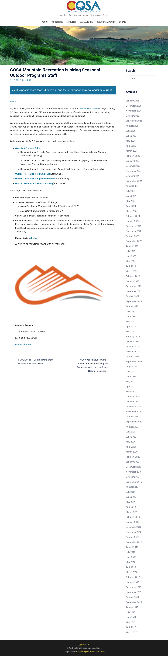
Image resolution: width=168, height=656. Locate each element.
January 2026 (132, 100)
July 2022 (130, 311)
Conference (57, 22)
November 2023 (134, 231)
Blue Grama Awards (106, 22)
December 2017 (133, 587)
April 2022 (131, 326)
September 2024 (134, 181)
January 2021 (132, 401)
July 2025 (130, 130)
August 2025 (132, 126)
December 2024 (133, 166)
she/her (34, 238)
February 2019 (133, 517)
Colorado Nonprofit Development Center (90, 652)
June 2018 (131, 557)
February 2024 (133, 216)
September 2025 (134, 120)
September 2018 (134, 542)
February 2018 (133, 577)
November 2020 (134, 411)
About (45, 22)
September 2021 (134, 361)
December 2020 (133, 406)
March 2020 (132, 451)
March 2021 (132, 391)
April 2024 (131, 206)
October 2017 (132, 597)
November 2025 (134, 110)
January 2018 (132, 582)
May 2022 (130, 321)
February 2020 (133, 457)
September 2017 (134, 602)
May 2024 (130, 201)
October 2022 (132, 296)
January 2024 (132, 221)
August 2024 (132, 186)
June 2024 (131, 196)
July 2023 (130, 251)
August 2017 (132, 607)
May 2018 (130, 562)
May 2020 (130, 441)
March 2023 (132, 271)
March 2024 (132, 211)
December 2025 (133, 105)
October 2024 (132, 176)
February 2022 (133, 336)
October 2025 (132, 115)
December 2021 (133, 346)
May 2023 (130, 261)
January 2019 (132, 522)
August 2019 (132, 487)
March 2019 (132, 512)
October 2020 (132, 416)
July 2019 (130, 492)
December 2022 (133, 286)
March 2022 (132, 331)
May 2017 (130, 622)
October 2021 (132, 356)
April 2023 (131, 266)
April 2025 (131, 146)
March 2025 (132, 150)
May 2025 (130, 140)
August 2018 (132, 547)
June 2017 (131, 617)
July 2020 (130, 431)
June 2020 (131, 436)
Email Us (84, 644)
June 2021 (131, 376)
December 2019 (133, 467)
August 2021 (132, 366)
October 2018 (132, 537)
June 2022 (131, 316)
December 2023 (133, 226)
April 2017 (131, 627)
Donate (122, 22)
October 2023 (132, 236)
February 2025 (133, 156)
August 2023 (132, 246)
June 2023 (131, 256)
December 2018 (133, 527)
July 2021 (130, 371)
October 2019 (132, 477)
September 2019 (134, 482)
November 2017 (134, 592)
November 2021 (134, 351)
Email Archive (86, 22)
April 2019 (131, 507)
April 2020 (131, 446)
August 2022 (132, 306)
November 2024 (134, 171)
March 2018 (132, 572)
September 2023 (134, 241)
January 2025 (132, 161)
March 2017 (132, 632)
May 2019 (130, 502)
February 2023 (133, 276)
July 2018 (130, 552)
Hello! (13, 101)
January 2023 (132, 281)
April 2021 (131, 386)
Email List (71, 22)
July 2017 (130, 612)
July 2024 (130, 191)
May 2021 (130, 381)
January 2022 (132, 341)
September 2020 (134, 421)
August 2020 (132, 426)
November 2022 (134, 291)
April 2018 (131, 567)
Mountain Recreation (88, 108)
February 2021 (133, 396)
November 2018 (134, 532)
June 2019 (131, 497)
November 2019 (134, 471)
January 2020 (132, 461)
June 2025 (131, 136)
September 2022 (134, 301)
